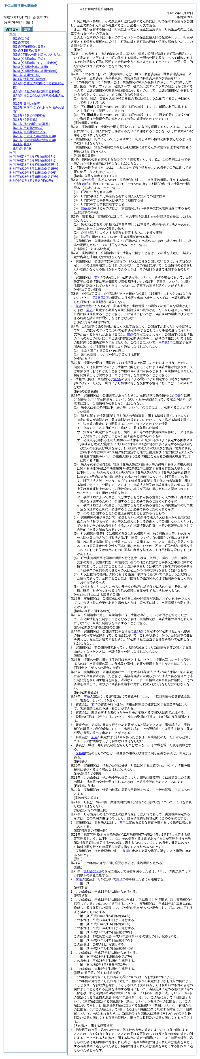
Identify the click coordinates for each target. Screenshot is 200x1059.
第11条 (139, 631)
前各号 (85, 208)
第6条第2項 (101, 297)
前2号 (85, 237)
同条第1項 (165, 342)
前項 (79, 306)
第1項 (95, 724)
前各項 (80, 753)
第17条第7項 (92, 871)
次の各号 (88, 180)
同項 (89, 310)
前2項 (98, 277)
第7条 (117, 379)
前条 (130, 334)
